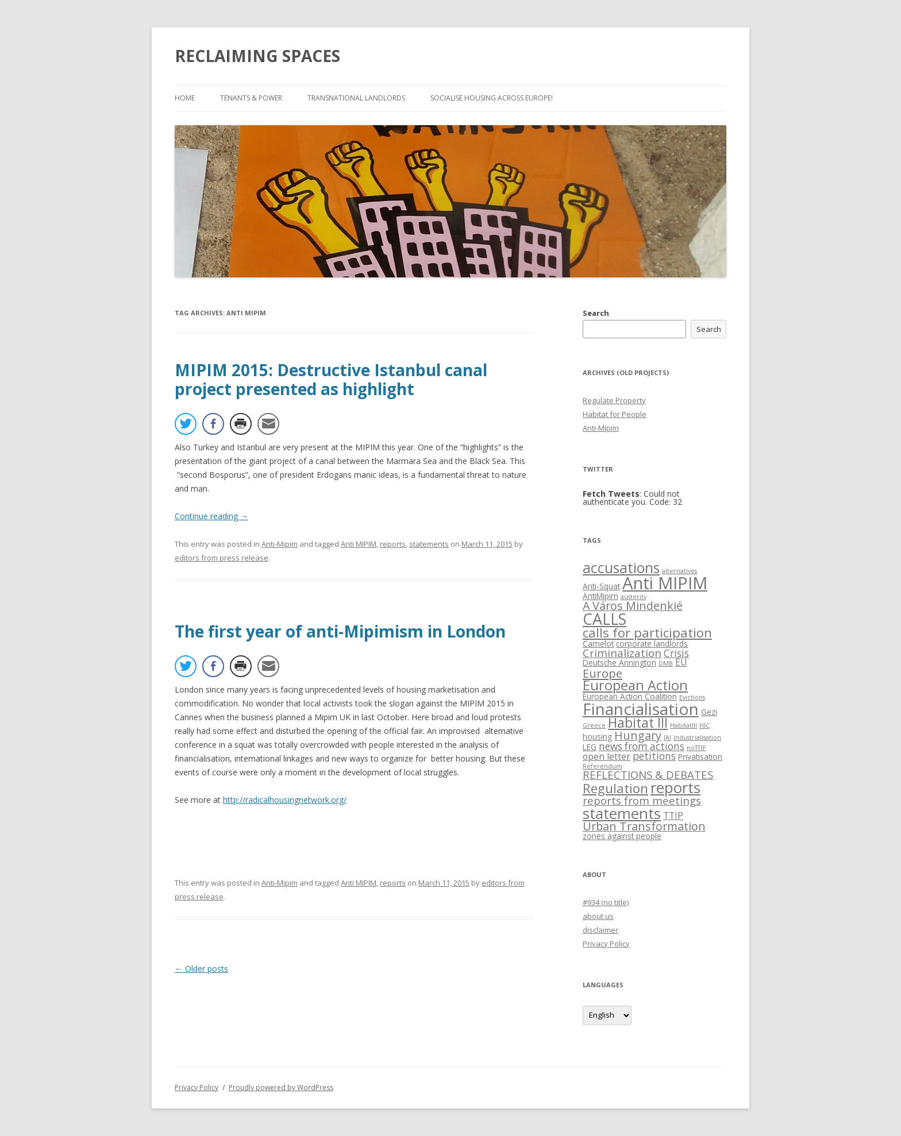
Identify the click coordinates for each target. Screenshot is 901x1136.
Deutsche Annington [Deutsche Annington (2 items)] (619, 662)
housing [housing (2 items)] (597, 736)
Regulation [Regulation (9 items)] (615, 788)
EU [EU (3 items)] (681, 662)
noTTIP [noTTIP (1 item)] (696, 748)
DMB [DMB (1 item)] (666, 663)
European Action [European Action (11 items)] (635, 685)
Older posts (201, 968)
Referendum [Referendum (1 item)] (602, 766)
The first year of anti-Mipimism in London (340, 631)
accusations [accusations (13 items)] (621, 567)
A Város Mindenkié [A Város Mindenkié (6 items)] (633, 605)
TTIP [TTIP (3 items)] (673, 815)
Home (185, 98)
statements (429, 544)
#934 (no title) (606, 902)
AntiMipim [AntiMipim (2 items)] (600, 595)
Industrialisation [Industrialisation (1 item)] (697, 737)
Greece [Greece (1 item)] (594, 725)
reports (393, 544)
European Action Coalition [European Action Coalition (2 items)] (630, 696)
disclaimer (600, 930)
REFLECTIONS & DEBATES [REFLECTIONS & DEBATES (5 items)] (648, 774)
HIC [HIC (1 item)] (704, 725)
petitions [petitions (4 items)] (654, 756)
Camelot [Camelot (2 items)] (598, 643)
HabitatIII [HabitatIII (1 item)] (683, 725)
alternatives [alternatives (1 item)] (679, 571)
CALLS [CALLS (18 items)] (604, 618)
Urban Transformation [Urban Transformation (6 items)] (644, 826)
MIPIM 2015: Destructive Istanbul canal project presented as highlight (331, 379)
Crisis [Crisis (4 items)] (676, 653)
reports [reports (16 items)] (675, 787)
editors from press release (221, 557)
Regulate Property (614, 400)
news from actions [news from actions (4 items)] (641, 746)
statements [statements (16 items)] (622, 813)
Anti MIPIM (358, 544)
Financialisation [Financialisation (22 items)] (641, 709)
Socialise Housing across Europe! (491, 98)
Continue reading (211, 516)
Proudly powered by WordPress (281, 1087)
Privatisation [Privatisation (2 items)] (700, 756)
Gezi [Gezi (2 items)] (709, 711)
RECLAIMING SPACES (257, 56)
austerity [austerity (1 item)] (633, 597)
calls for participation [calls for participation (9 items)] (647, 633)
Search (596, 313)
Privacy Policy (606, 943)
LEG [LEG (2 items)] (589, 746)
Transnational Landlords (356, 98)
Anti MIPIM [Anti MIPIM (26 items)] (664, 582)
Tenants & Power (251, 98)
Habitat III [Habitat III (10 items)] (638, 723)
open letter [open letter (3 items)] (606, 756)
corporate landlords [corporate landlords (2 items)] (652, 643)
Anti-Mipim (279, 544)
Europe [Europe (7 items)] (602, 673)
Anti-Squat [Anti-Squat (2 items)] (601, 586)
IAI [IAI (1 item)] (667, 737)
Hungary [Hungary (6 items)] (637, 735)
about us (598, 916)
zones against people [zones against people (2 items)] (622, 835)
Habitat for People (614, 414)
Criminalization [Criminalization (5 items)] (622, 653)
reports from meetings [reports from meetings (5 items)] (642, 800)
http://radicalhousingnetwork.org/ (284, 799)
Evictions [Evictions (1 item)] (692, 697)
